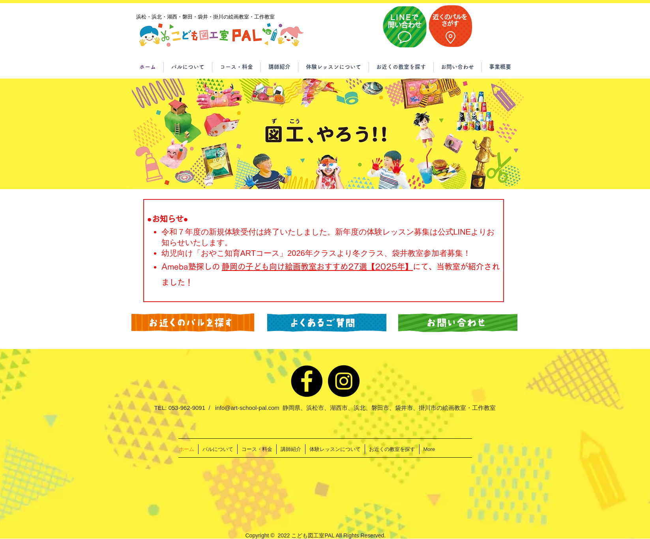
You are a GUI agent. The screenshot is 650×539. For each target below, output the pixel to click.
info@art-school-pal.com (247, 407)
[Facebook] (306, 381)
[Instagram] (344, 381)
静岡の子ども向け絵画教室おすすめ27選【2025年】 (317, 266)
